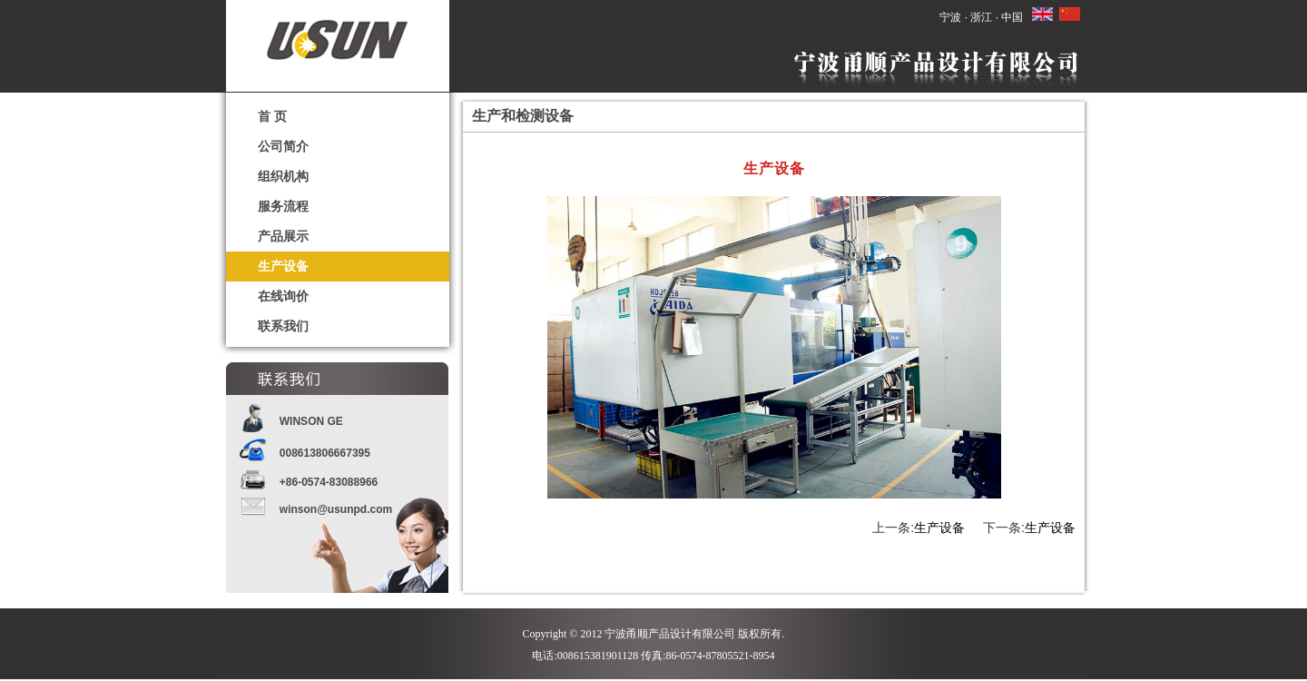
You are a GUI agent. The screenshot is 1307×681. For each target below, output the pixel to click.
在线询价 (283, 296)
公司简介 (283, 146)
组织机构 (283, 176)
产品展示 (283, 236)
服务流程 (283, 206)
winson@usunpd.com (336, 509)
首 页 (272, 116)
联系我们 (283, 326)
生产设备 (283, 266)
